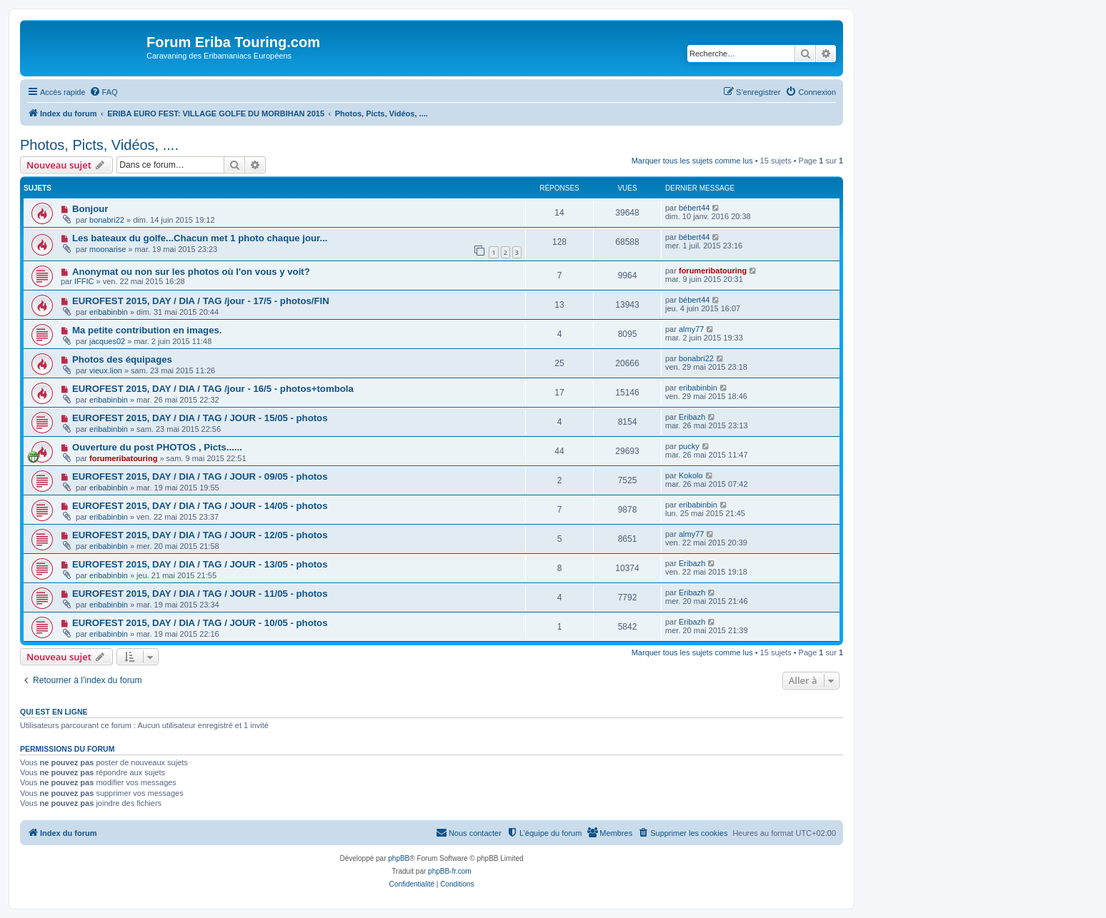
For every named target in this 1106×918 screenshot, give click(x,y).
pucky (689, 446)
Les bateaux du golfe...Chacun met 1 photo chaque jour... (200, 238)
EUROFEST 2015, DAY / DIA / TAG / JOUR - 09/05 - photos (200, 476)
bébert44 (694, 207)
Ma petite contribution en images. (147, 330)
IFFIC (84, 281)
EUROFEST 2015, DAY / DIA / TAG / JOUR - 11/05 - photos (200, 593)
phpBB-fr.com (450, 871)
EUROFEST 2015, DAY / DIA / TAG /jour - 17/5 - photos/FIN (200, 301)
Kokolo (691, 475)
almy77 (691, 329)
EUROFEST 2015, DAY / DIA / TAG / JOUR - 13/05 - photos (200, 564)
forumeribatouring (713, 270)
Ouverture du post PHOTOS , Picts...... (157, 447)
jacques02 (107, 341)
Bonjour (90, 208)
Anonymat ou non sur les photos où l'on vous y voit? (191, 271)
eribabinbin (108, 312)
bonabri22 (106, 220)
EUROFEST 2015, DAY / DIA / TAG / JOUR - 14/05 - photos (200, 505)
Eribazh (692, 417)
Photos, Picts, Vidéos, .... (99, 145)
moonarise (107, 249)
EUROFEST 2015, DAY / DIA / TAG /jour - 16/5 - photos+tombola (213, 388)
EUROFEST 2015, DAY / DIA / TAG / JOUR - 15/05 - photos (200, 418)
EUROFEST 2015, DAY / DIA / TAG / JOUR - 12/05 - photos (200, 535)
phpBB (398, 858)
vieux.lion (105, 370)
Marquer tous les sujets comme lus (692, 160)
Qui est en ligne (54, 711)
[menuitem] (103, 92)
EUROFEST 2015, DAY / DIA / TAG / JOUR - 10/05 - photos (200, 622)
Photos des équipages (122, 359)
